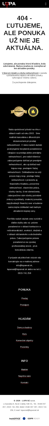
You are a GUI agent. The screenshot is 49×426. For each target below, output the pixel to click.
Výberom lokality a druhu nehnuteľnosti (20, 73)
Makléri (24, 370)
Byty (24, 334)
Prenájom (24, 305)
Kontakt (24, 382)
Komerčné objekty (24, 340)
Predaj (24, 298)
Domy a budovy (24, 327)
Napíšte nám (24, 376)
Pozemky (24, 347)
